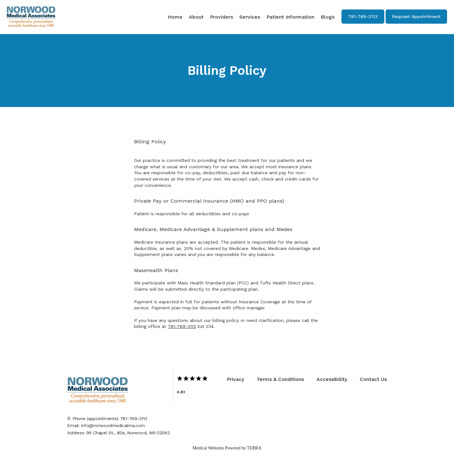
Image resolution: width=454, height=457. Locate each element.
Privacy (235, 379)
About (196, 17)
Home (175, 17)
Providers (221, 17)
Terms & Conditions (280, 379)
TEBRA (254, 448)
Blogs (328, 17)
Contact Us (373, 379)
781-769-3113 (182, 326)
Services (249, 17)
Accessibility (332, 379)
